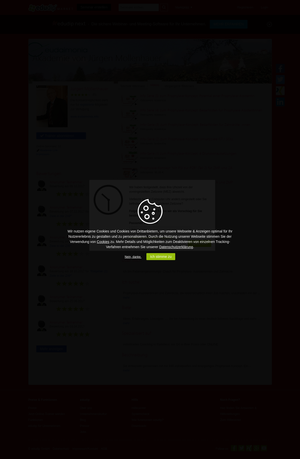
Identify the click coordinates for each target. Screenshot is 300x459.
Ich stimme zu (160, 257)
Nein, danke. (133, 257)
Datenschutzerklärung (176, 247)
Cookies (103, 242)
